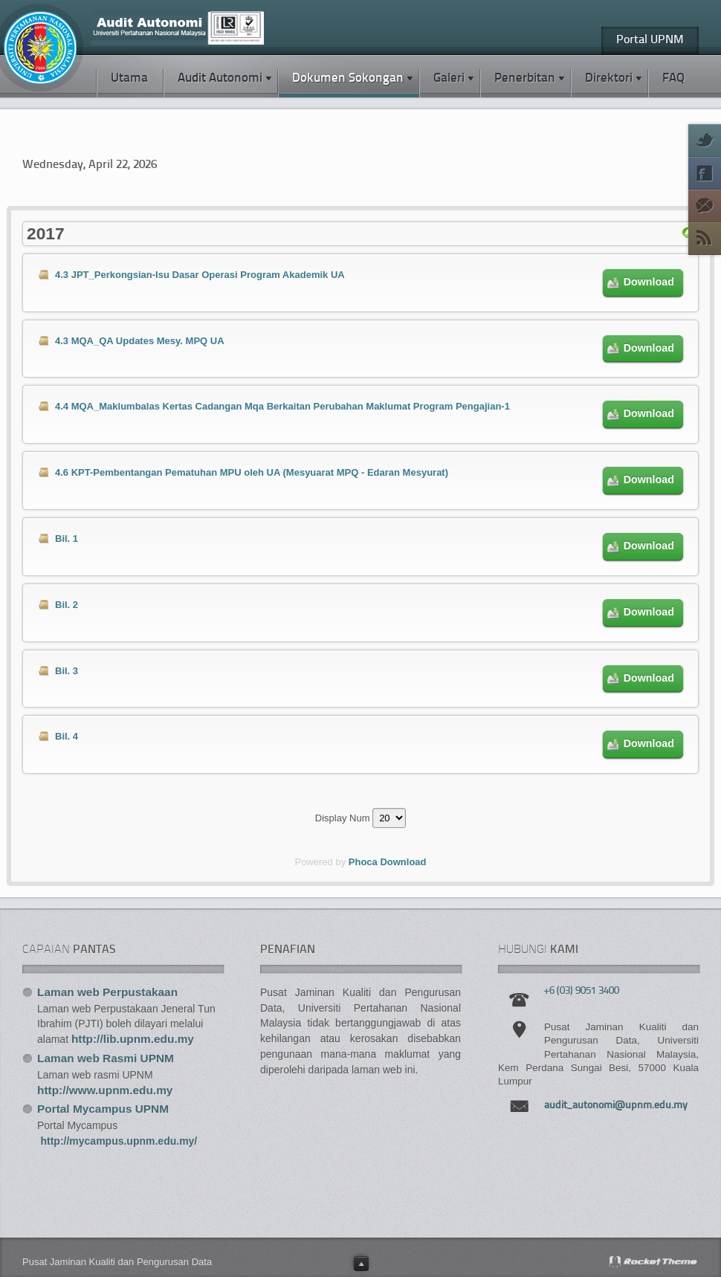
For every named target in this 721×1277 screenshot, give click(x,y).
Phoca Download (388, 861)
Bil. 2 (66, 604)
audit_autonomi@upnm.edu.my (616, 1105)
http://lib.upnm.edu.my (132, 1038)
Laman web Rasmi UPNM (105, 1058)
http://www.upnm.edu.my (104, 1090)
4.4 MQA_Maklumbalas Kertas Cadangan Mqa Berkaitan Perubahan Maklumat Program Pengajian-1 (282, 406)
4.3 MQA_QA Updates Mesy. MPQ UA (139, 340)
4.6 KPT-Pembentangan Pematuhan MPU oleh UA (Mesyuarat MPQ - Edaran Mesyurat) (251, 472)
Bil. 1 (66, 538)
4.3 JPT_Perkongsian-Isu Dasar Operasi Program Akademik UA (200, 274)
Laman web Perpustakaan (107, 992)
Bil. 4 (66, 736)
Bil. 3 (66, 670)
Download (649, 282)
